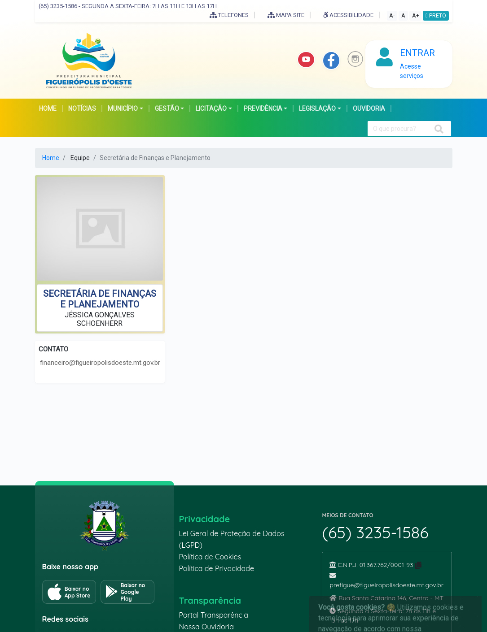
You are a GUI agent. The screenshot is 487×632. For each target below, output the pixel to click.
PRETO (436, 15)
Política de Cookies (210, 556)
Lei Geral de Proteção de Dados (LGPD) (231, 539)
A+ (415, 15)
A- (392, 15)
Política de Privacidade (216, 568)
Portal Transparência (213, 614)
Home (50, 157)
